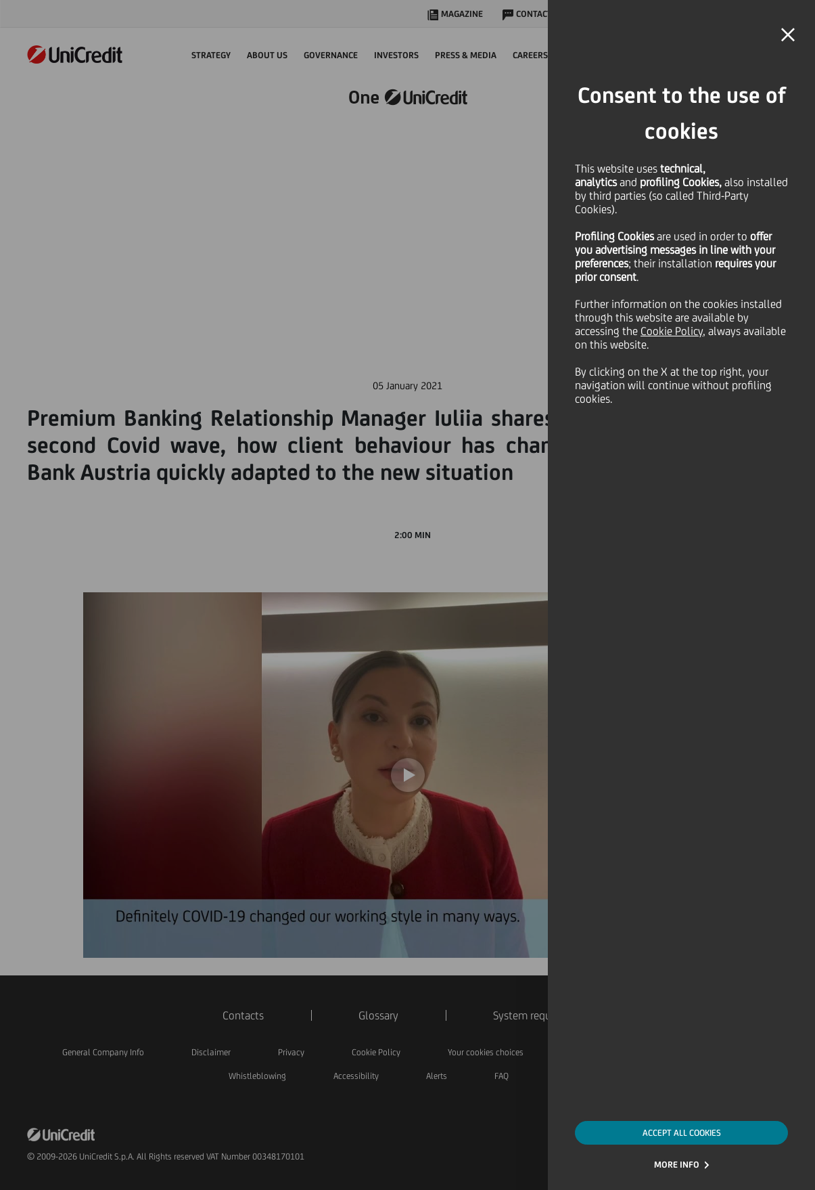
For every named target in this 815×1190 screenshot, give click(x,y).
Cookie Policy (672, 331)
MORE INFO (676, 1165)
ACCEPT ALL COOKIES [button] (682, 1133)
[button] (788, 35)
